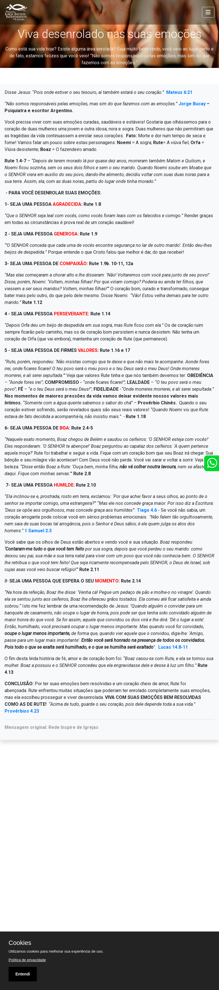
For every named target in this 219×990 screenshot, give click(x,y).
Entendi (22, 974)
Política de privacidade (27, 960)
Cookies (20, 943)
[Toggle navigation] (208, 12)
